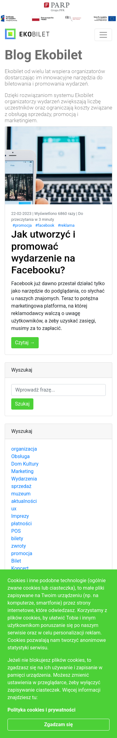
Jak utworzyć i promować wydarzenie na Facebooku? (43, 252)
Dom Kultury (24, 464)
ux (14, 509)
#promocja (22, 225)
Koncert (20, 568)
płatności (21, 524)
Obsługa (20, 456)
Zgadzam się (58, 724)
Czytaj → (25, 343)
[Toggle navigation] (103, 35)
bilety (17, 538)
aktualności (24, 501)
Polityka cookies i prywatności (41, 710)
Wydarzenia (24, 479)
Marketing (22, 471)
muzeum (21, 494)
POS (16, 531)
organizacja (24, 449)
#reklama (66, 225)
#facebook (44, 225)
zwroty (18, 546)
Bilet (16, 561)
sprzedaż (21, 486)
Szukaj (22, 404)
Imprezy (20, 516)
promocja (21, 553)
